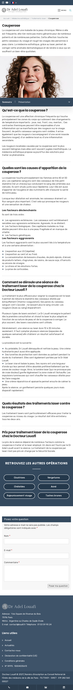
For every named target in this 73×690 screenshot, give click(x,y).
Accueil (6, 18)
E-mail (8, 550)
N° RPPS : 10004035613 (16, 666)
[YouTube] (7, 2)
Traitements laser (38, 18)
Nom (7, 536)
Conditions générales (15, 661)
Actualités (9, 645)
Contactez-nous (12, 650)
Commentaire (11, 562)
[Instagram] (3, 2)
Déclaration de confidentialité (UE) (21, 656)
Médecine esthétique (20, 18)
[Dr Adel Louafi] (14, 10)
